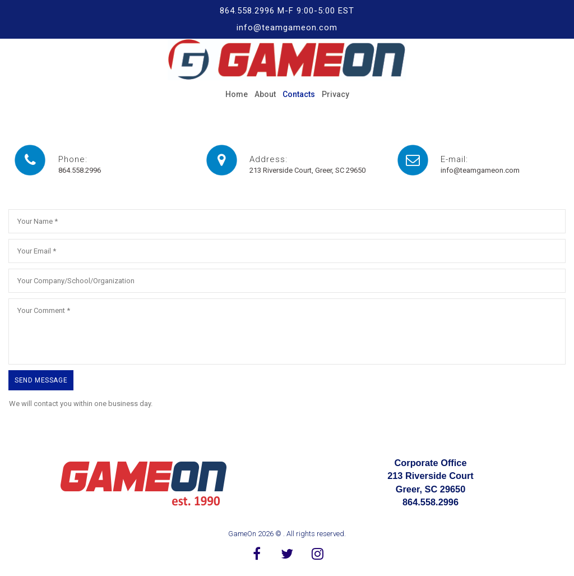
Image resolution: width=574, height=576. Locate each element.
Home (236, 94)
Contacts (299, 94)
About (265, 94)
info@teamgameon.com (480, 170)
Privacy (335, 94)
